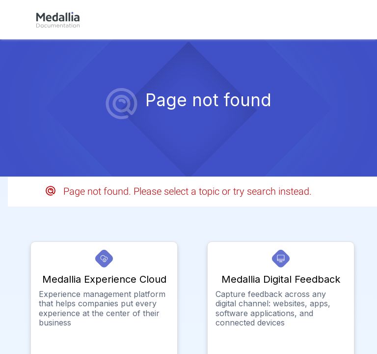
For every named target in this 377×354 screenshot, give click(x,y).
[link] (57, 19)
